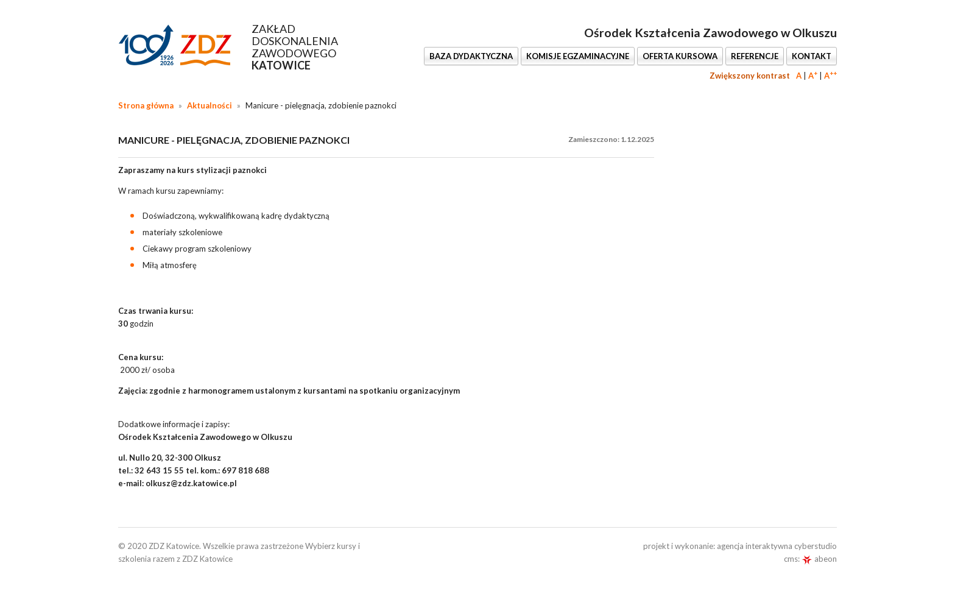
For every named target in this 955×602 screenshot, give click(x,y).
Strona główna (146, 105)
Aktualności (209, 105)
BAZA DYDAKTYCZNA (471, 56)
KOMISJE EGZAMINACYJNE (577, 56)
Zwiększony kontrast (750, 75)
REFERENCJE (754, 56)
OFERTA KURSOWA (680, 56)
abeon (819, 559)
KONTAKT (811, 56)
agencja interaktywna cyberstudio (777, 546)
